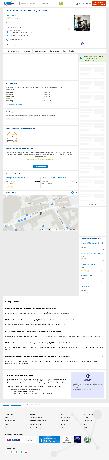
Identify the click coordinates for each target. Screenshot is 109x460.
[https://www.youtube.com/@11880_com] (26, 452)
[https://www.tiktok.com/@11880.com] (16, 452)
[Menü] (90, 3)
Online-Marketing (35, 424)
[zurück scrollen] (4, 51)
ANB (85, 428)
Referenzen (64, 421)
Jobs (6, 424)
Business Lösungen (36, 428)
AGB (85, 424)
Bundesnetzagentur (46, 379)
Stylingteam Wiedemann (14, 178)
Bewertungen (55, 51)
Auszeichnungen (40, 51)
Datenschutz (88, 421)
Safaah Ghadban (86, 286)
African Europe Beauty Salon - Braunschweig (92, 254)
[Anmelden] (81, 3)
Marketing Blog (65, 417)
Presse (7, 428)
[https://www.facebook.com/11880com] (7, 452)
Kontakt (62, 424)
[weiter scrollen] (104, 51)
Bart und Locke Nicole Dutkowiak (52, 178)
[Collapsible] (102, 308)
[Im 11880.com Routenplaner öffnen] (72, 192)
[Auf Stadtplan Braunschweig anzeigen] (76, 192)
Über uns (8, 417)
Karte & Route (68, 51)
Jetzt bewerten (40, 167)
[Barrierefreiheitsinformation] (87, 3)
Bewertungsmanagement (38, 421)
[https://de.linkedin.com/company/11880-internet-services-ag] (21, 452)
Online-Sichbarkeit (36, 417)
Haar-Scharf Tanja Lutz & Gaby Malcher (92, 243)
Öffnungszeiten (13, 51)
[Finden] (61, 3)
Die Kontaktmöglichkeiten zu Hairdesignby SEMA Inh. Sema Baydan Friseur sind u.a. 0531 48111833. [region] (35, 324)
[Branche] (29, 3)
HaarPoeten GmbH (87, 264)
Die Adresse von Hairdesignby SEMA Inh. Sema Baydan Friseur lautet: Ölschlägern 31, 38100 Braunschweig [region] (37, 313)
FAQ (61, 428)
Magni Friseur (85, 275)
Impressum (87, 417)
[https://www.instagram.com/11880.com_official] (12, 452)
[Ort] (49, 3)
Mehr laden (92, 204)
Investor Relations (10, 421)
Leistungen (27, 51)
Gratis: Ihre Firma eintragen (99, 3)
